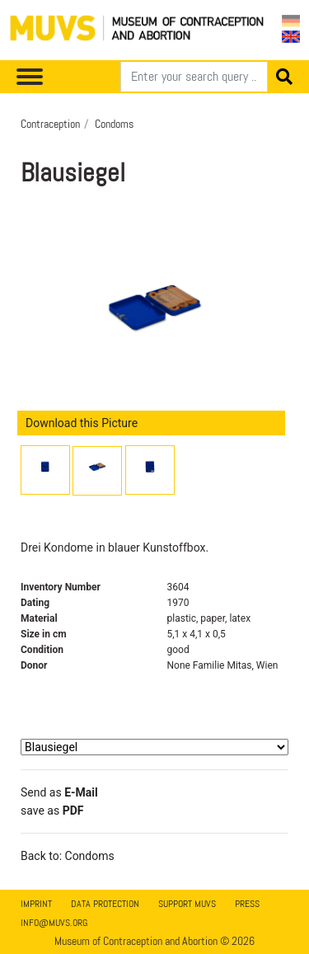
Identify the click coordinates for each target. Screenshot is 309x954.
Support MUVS (187, 903)
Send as (59, 792)
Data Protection (105, 903)
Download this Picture (82, 423)
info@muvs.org (54, 922)
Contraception (50, 123)
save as (52, 810)
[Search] (194, 77)
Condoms (114, 123)
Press (247, 903)
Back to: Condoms (68, 855)
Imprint (36, 903)
